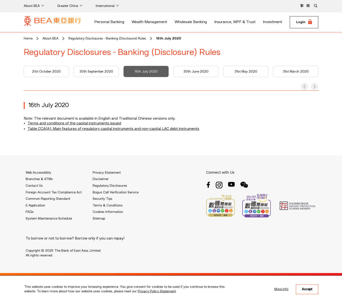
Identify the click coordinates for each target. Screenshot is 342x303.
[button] (304, 86)
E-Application (35, 205)
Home (28, 38)
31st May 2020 (246, 71)
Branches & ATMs (39, 179)
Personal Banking (109, 22)
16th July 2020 (168, 38)
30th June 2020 (196, 71)
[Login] (304, 22)
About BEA (50, 38)
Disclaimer (101, 179)
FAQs (30, 212)
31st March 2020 (296, 71)
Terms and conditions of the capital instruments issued (74, 123)
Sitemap (99, 218)
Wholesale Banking (191, 22)
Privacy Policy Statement (157, 291)
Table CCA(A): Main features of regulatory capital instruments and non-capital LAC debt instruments (113, 129)
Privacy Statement (107, 172)
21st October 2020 (46, 71)
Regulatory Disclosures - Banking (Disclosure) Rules (107, 38)
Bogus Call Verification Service (115, 192)
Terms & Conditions (108, 205)
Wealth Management (149, 22)
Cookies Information (108, 212)
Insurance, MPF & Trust (235, 22)
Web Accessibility (38, 172)
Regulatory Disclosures (110, 185)
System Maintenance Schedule (49, 218)
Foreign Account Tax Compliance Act (54, 192)
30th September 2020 (96, 71)
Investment (272, 22)
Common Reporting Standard (48, 198)
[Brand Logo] (52, 22)
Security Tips (102, 198)
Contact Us (34, 185)
